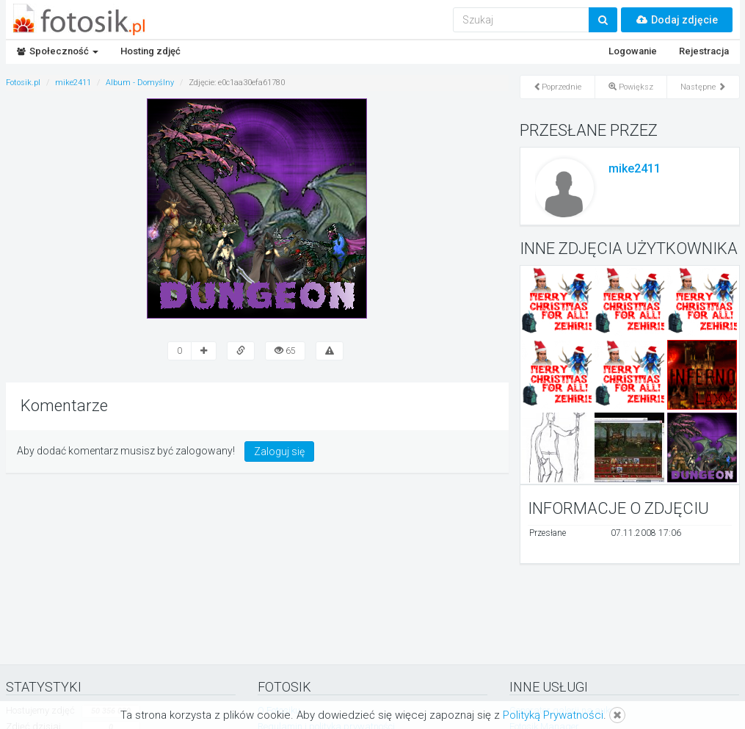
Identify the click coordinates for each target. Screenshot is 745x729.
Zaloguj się (279, 451)
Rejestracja (704, 51)
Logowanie (632, 51)
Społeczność (57, 51)
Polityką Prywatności (553, 715)
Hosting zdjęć (150, 51)
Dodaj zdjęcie (677, 20)
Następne (703, 87)
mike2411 (634, 168)
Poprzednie (557, 87)
